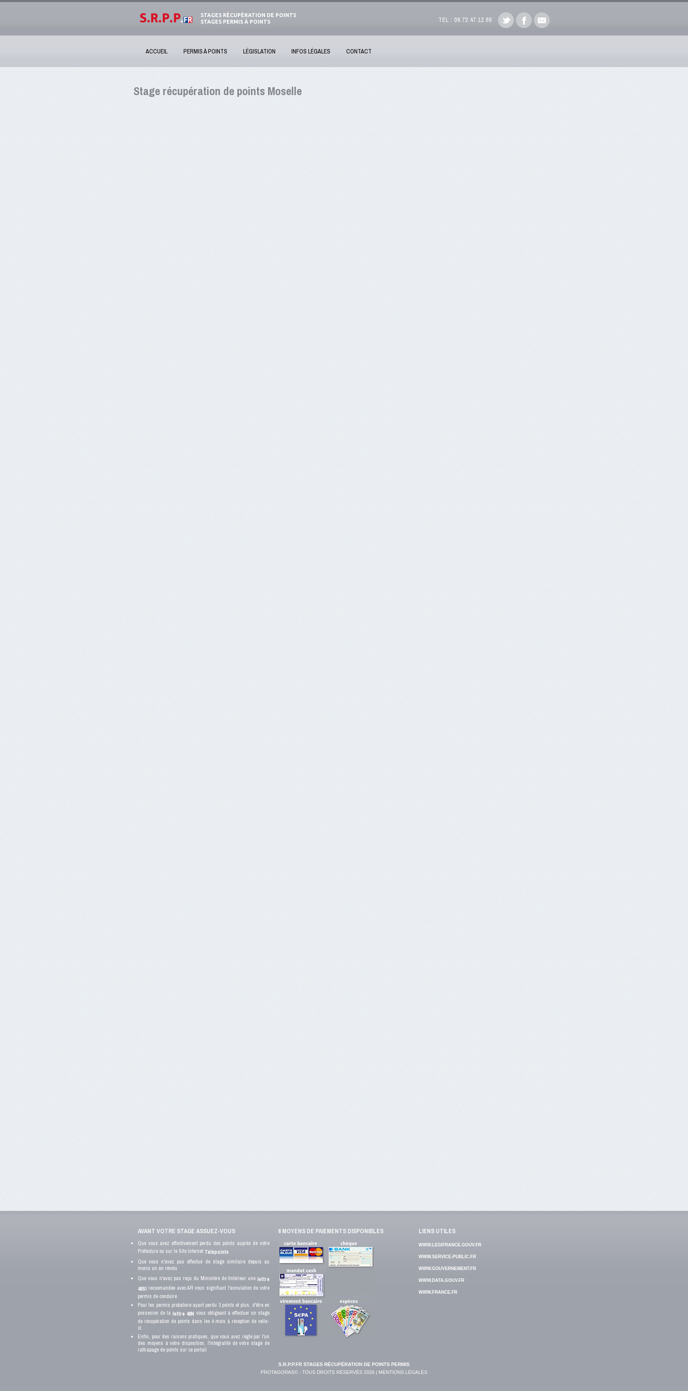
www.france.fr (438, 1292)
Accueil (157, 51)
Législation (259, 51)
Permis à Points (205, 51)
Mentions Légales (403, 1372)
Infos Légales (310, 51)
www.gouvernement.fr (447, 1268)
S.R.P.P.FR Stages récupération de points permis (343, 1364)
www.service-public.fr (447, 1256)
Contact (359, 51)
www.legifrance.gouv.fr (450, 1244)
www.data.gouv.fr (441, 1280)
